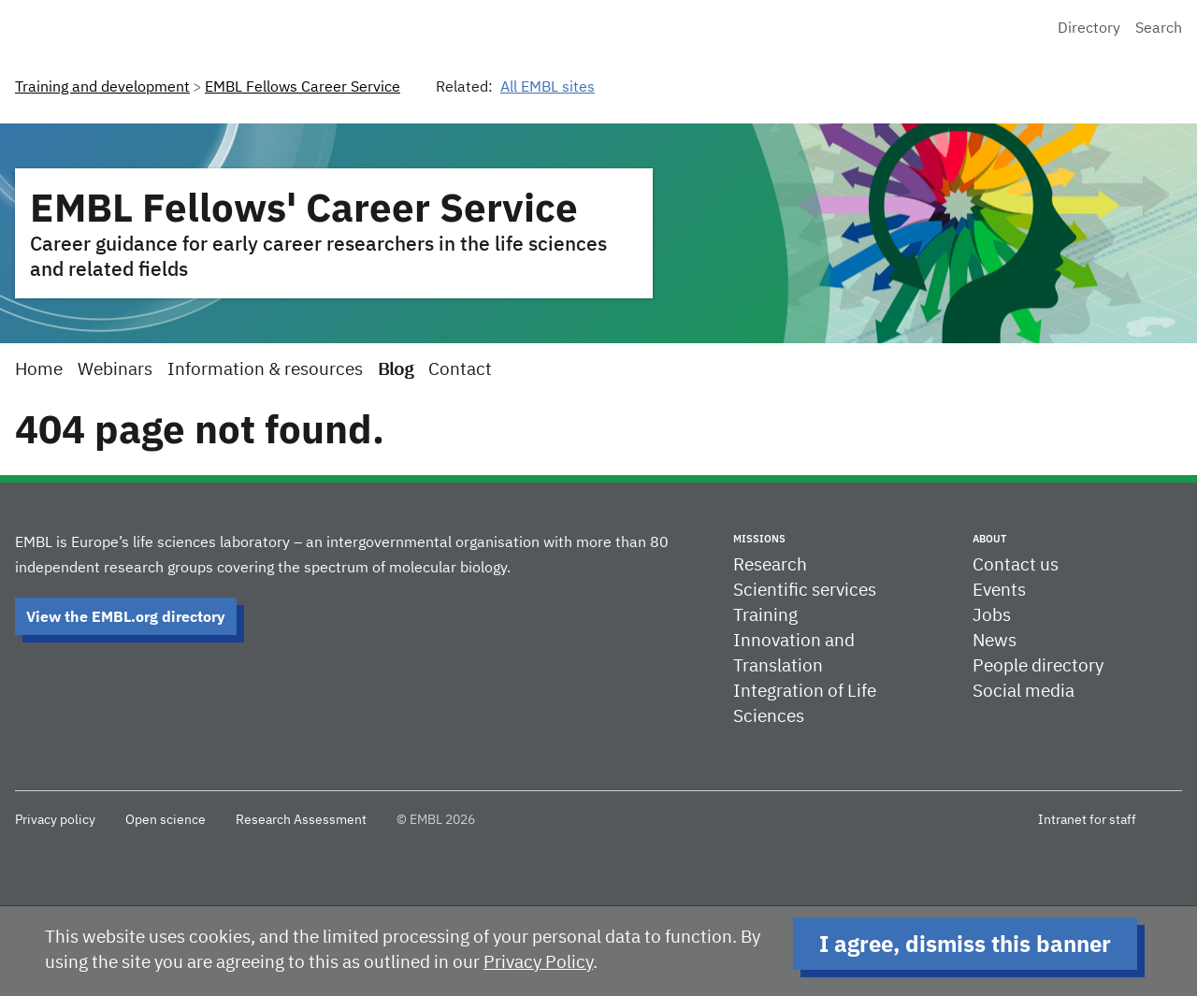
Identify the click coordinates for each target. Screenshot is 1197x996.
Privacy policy (55, 820)
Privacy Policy (538, 963)
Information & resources (265, 370)
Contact (460, 370)
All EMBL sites (547, 87)
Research (770, 565)
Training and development (102, 87)
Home (39, 370)
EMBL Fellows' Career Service (304, 207)
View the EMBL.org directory (125, 616)
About (989, 538)
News (995, 641)
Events (999, 590)
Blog (395, 370)
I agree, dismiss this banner (965, 944)
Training (765, 616)
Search (1158, 29)
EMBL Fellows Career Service (302, 87)
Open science (165, 820)
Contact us (1016, 565)
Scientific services (804, 590)
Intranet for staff (1087, 820)
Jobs (992, 616)
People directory (1038, 666)
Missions (759, 538)
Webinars (115, 370)
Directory (1089, 29)
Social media (1023, 691)
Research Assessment (301, 820)
